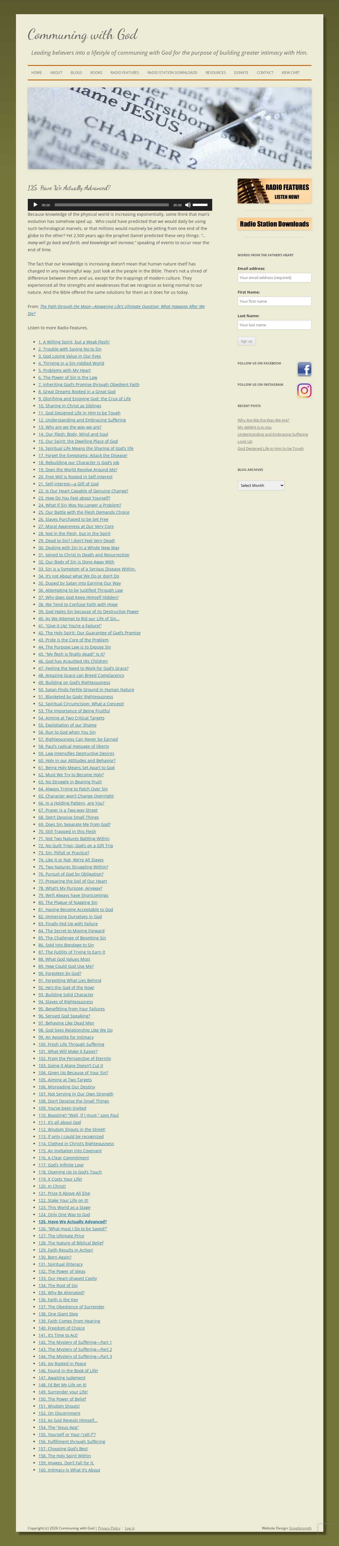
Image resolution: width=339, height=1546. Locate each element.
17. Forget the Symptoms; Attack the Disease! (82, 455)
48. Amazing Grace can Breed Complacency (81, 675)
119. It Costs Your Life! (60, 1179)
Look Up (245, 441)
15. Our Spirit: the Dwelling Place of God (78, 441)
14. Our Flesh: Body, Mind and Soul (73, 434)
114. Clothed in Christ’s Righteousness (76, 1143)
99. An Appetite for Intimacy (66, 1037)
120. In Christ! (52, 1186)
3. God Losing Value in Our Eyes (69, 356)
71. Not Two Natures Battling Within (74, 838)
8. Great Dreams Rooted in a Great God (77, 391)
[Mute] (188, 205)
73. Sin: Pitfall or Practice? (63, 852)
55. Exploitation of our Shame (67, 725)
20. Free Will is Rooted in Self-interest (75, 476)
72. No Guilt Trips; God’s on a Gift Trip (75, 845)
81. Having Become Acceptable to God (75, 909)
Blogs (76, 72)
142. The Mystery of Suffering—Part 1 (75, 1342)
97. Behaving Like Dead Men (66, 1023)
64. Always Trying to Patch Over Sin (73, 789)
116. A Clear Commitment (63, 1158)
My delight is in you (255, 427)
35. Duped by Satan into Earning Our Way (79, 583)
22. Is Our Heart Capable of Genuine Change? (83, 491)
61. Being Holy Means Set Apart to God (76, 767)
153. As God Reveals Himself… (68, 1420)
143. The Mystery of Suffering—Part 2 (75, 1349)
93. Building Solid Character (66, 994)
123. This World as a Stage (64, 1207)
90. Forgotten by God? (59, 973)
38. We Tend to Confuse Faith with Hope (78, 604)
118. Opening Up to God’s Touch (70, 1172)
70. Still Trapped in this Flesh (67, 831)
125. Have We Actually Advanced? (72, 1221)
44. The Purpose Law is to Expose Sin (74, 647)
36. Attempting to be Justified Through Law (80, 590)
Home (36, 72)
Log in (130, 1528)
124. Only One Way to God (64, 1214)
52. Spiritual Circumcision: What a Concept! (81, 703)
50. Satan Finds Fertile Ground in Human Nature (86, 689)
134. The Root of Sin (58, 1285)
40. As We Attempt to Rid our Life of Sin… (78, 618)
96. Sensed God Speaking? (64, 1016)
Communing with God (82, 34)
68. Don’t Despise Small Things (68, 817)
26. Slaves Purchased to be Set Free (73, 519)
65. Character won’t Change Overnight (76, 796)
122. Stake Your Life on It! (63, 1200)
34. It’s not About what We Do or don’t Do (78, 576)
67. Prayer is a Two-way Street (68, 810)
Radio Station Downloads (172, 72)
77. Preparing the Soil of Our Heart (72, 881)
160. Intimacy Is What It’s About (69, 1470)
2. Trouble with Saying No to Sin (70, 349)
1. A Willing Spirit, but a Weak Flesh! (74, 342)
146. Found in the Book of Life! (68, 1370)
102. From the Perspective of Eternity (74, 1058)
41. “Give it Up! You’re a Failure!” (70, 625)
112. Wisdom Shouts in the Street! (72, 1129)
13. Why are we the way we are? (69, 427)
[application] (120, 205)
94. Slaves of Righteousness (65, 1001)
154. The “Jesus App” (58, 1427)
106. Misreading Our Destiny (66, 1087)
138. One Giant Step (58, 1314)
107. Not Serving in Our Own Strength (75, 1094)
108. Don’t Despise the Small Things (73, 1101)
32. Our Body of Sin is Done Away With (76, 562)
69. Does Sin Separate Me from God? (74, 824)
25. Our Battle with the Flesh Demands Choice (83, 512)
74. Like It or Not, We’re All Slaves (71, 860)
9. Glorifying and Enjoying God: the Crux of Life (84, 398)
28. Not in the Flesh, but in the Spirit (74, 533)
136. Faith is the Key (58, 1299)
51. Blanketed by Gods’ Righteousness (75, 696)
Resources (216, 72)
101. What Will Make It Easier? (68, 1051)
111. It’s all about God (59, 1122)
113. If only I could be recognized (71, 1136)
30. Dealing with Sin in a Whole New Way (78, 547)
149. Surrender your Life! (63, 1392)
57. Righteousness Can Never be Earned (78, 739)
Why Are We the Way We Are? (263, 420)
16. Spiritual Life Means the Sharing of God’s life (86, 448)
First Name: (249, 292)
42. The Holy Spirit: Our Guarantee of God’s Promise (89, 633)
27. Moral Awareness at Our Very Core (76, 526)
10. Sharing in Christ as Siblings (69, 406)
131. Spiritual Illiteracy (60, 1264)
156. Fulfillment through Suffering (71, 1441)
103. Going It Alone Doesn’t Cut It (70, 1065)
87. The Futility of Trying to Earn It (71, 952)
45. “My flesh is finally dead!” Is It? (71, 654)
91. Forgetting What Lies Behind (69, 980)
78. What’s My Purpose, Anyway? (70, 888)
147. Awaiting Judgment (61, 1377)
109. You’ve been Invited (62, 1108)
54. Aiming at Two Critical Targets (71, 718)
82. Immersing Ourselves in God (70, 916)
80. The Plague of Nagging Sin (68, 902)
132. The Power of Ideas (61, 1271)
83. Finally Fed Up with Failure (68, 923)
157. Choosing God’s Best (63, 1448)
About (56, 72)
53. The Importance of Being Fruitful (74, 711)
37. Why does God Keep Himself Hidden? (78, 597)
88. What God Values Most (64, 959)
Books (96, 72)
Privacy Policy (109, 1528)
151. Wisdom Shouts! (59, 1406)
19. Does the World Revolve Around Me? (77, 469)
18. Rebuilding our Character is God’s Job (78, 462)
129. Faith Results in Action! (65, 1250)
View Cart (291, 72)
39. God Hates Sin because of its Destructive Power (88, 611)
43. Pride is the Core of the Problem (73, 640)
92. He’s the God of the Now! (66, 987)
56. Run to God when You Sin (67, 732)
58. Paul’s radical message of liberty (73, 746)
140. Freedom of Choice (61, 1328)
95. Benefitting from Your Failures (71, 1009)
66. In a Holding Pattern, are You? (71, 803)
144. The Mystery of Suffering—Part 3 (75, 1356)
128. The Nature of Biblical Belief (70, 1243)
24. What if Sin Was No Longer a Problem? (79, 505)
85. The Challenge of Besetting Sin (72, 938)
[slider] (112, 204)
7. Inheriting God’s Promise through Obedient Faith (89, 384)
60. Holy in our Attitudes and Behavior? (77, 760)
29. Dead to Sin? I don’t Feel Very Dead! (76, 540)
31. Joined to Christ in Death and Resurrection (83, 555)
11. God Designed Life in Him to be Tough (79, 413)
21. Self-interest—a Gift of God (68, 484)
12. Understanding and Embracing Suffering (82, 420)
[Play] (35, 205)
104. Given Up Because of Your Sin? (73, 1072)
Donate (241, 72)
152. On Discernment (59, 1413)
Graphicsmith (300, 1528)
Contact (265, 72)
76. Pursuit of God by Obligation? (70, 874)
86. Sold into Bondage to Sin (66, 945)
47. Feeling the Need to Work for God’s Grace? (83, 668)
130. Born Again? (55, 1257)
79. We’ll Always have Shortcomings (73, 895)
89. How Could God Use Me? (66, 966)
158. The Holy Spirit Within (64, 1456)
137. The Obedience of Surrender (71, 1307)
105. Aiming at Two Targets (65, 1079)
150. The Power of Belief (62, 1399)
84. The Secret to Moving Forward (71, 931)
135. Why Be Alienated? (61, 1292)
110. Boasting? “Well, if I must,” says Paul (78, 1115)
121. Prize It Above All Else (64, 1193)
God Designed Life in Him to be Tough (271, 448)
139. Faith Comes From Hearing (69, 1321)
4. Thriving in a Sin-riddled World (71, 363)
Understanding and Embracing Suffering (273, 434)
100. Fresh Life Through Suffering (71, 1044)
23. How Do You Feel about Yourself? (74, 498)
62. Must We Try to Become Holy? (71, 774)
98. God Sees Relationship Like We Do (75, 1030)
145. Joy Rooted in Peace (62, 1363)
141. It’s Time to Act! (58, 1335)
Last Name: (248, 315)
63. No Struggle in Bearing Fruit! (70, 782)
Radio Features (125, 72)
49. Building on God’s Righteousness (74, 682)
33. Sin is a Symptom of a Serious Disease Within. (87, 569)
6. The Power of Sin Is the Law (67, 377)
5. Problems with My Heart (64, 370)
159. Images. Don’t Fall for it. (66, 1463)
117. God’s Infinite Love (61, 1165)
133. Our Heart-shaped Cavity (67, 1278)
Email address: (251, 268)
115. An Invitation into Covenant (70, 1150)
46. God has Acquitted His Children (73, 661)
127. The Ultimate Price (61, 1236)
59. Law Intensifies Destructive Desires (76, 753)
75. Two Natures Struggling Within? (73, 867)
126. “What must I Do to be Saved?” (72, 1228)
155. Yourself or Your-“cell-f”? (67, 1434)
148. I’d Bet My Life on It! (62, 1385)
